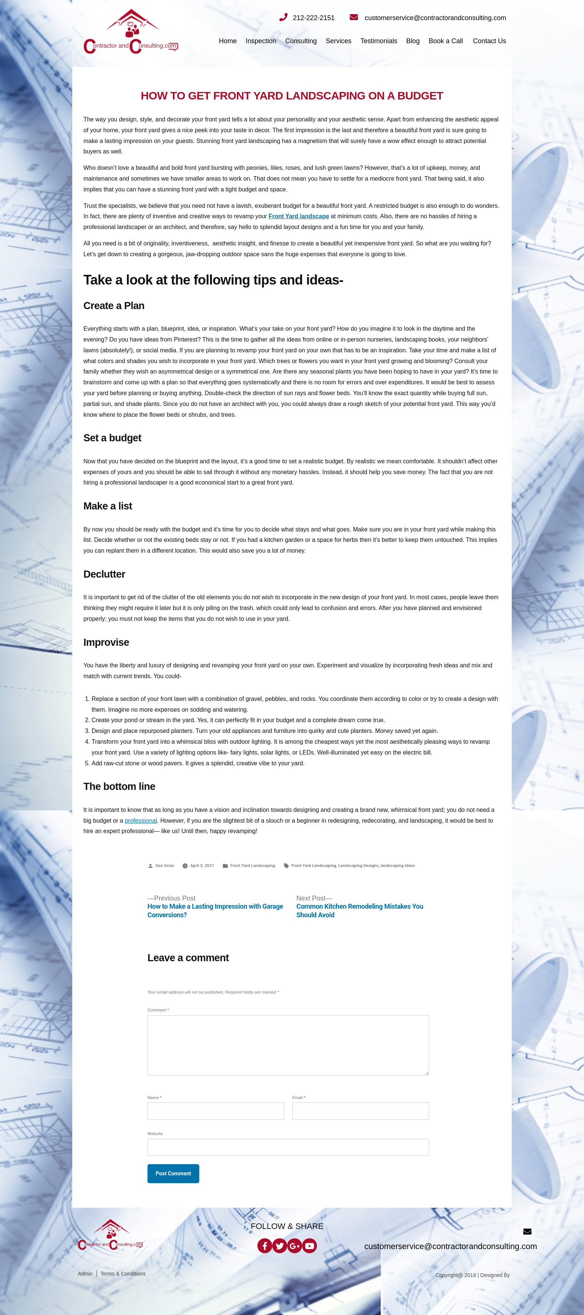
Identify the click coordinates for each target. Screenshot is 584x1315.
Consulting (301, 41)
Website (155, 1133)
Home (228, 41)
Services (339, 41)
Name (154, 1097)
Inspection (261, 41)
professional (141, 820)
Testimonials (379, 41)
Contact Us (489, 41)
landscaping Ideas (398, 865)
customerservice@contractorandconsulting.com (428, 18)
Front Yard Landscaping (253, 865)
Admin (85, 1274)
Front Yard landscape (299, 216)
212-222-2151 (306, 18)
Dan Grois (165, 865)
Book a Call (446, 41)
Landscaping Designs (358, 865)
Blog (413, 41)
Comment (158, 1010)
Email (299, 1097)
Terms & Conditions (123, 1274)
